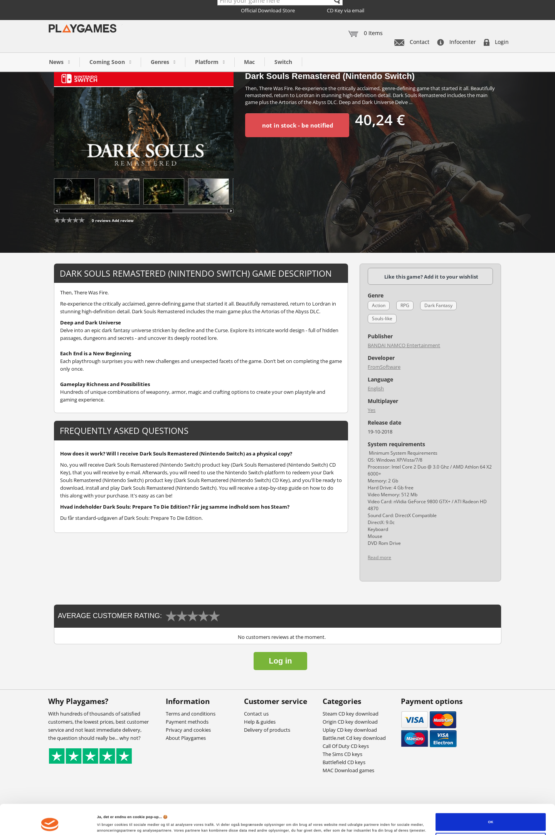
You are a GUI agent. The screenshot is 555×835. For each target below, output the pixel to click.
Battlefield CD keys (344, 762)
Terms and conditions (190, 713)
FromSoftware (384, 366)
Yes (371, 410)
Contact (411, 41)
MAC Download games (348, 770)
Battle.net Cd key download (354, 737)
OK (490, 797)
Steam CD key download (350, 713)
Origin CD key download (350, 721)
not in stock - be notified (297, 125)
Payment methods (187, 721)
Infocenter (456, 41)
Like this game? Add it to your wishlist (431, 276)
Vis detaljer (107, 819)
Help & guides (260, 721)
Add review (123, 220)
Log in (280, 661)
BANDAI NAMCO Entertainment (404, 345)
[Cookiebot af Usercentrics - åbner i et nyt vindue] (50, 822)
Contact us (256, 713)
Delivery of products (267, 729)
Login (496, 41)
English (376, 388)
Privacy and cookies (188, 729)
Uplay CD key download (350, 729)
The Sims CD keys (342, 754)
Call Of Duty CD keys (346, 746)
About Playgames (186, 737)
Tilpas (491, 817)
